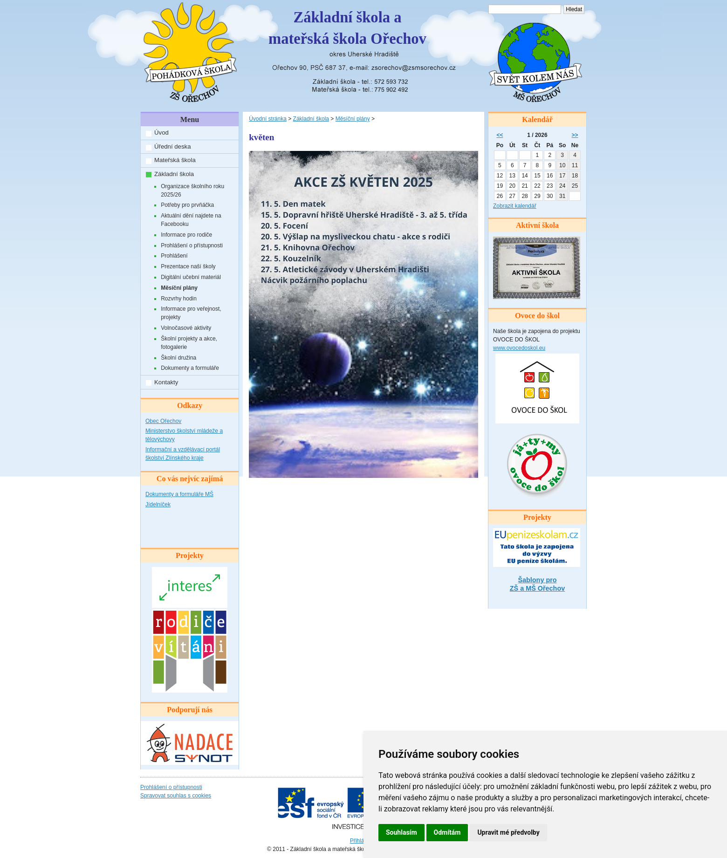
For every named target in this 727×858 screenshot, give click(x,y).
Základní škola (174, 173)
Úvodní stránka (268, 119)
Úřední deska (172, 146)
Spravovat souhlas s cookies (175, 795)
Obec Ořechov (163, 421)
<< (499, 135)
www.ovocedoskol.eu (519, 348)
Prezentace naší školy (188, 266)
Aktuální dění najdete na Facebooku (191, 219)
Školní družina (178, 357)
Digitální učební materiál (191, 277)
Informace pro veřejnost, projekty (191, 313)
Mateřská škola (175, 160)
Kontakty (166, 382)
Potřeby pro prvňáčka (187, 205)
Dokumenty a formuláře (190, 368)
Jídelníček (158, 504)
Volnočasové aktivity (186, 328)
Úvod (161, 132)
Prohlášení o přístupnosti (192, 245)
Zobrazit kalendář (514, 206)
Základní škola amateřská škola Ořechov (347, 28)
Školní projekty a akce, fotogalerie (189, 342)
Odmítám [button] (447, 832)
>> (575, 135)
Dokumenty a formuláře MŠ (179, 494)
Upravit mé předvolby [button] (508, 832)
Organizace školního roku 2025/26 (192, 190)
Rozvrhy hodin (179, 298)
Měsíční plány (179, 288)
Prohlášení (174, 255)
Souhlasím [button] (401, 832)
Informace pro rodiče (186, 235)
